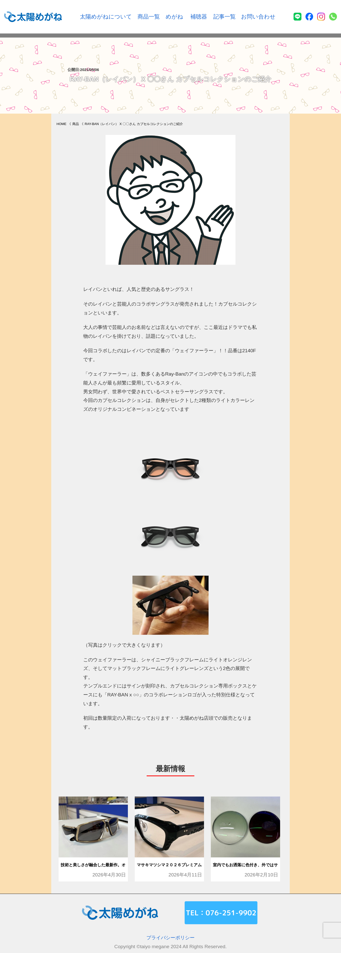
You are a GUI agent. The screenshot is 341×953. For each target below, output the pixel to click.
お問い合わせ (258, 16)
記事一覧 (224, 16)
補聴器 (198, 16)
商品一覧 (149, 16)
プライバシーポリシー (170, 937)
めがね (174, 16)
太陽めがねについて (106, 16)
